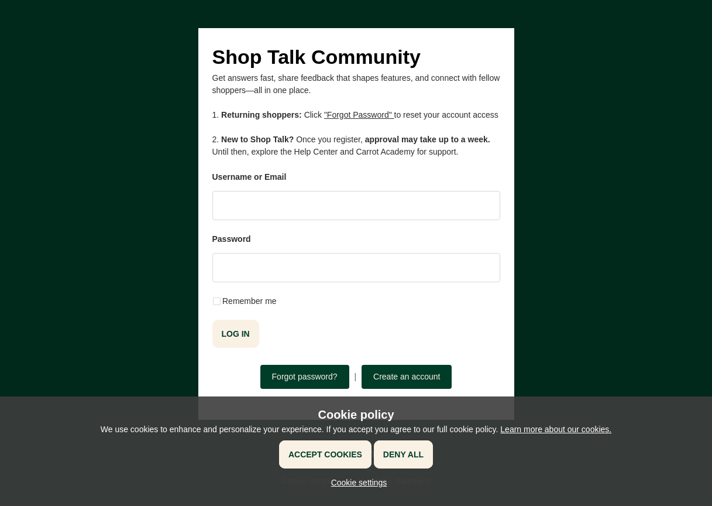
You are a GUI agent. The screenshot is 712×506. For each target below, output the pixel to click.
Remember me (249, 301)
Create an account (406, 376)
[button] (356, 482)
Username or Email (249, 177)
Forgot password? (305, 376)
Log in (236, 334)
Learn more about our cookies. (555, 429)
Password (231, 239)
